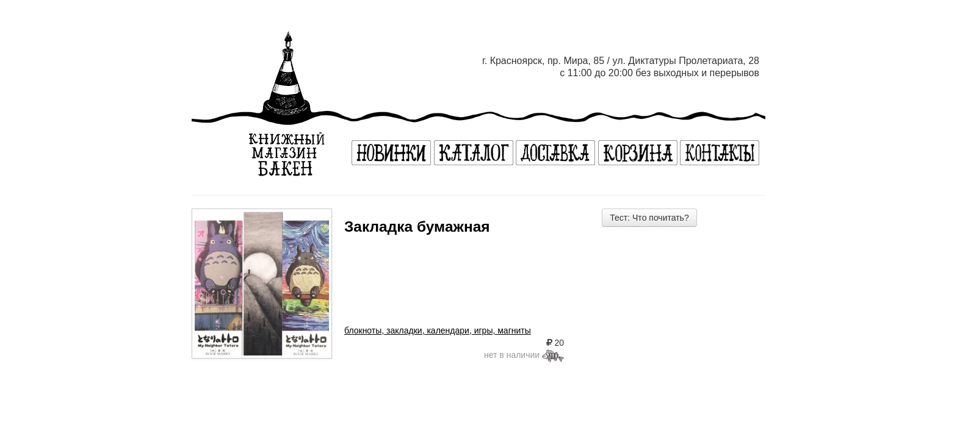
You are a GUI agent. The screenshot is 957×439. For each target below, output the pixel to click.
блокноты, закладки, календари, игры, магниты (437, 330)
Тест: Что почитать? (649, 218)
